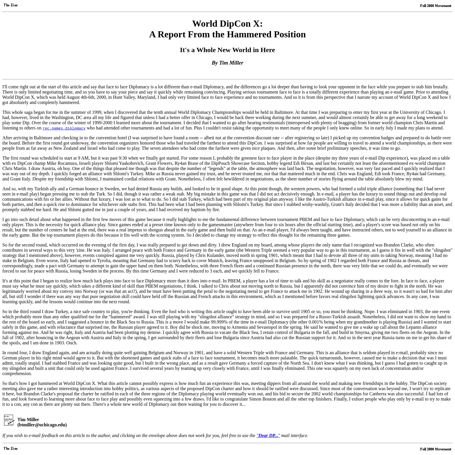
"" (268, 435)
